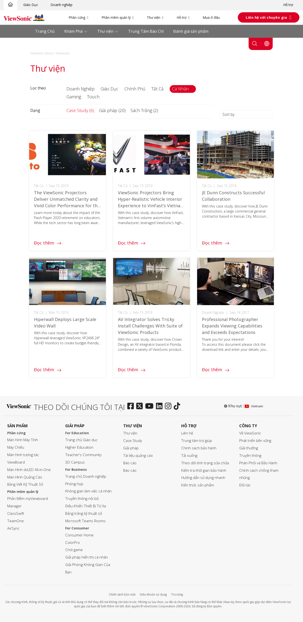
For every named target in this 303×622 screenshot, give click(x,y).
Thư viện (153, 17)
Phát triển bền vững (255, 440)
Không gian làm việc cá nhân (88, 491)
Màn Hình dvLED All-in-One (29, 469)
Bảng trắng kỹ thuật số (83, 513)
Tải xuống (189, 455)
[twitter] (140, 406)
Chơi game (74, 549)
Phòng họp (74, 483)
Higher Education (79, 447)
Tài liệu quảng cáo (138, 455)
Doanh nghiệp (61, 4)
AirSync (13, 528)
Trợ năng (177, 594)
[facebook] (131, 406)
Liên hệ (187, 433)
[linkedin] (160, 406)
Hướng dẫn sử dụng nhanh (203, 477)
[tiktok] (178, 406)
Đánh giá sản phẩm (190, 31)
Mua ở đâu (211, 17)
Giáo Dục (30, 4)
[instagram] (169, 406)
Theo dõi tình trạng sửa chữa (205, 462)
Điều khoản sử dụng (153, 594)
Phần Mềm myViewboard (27, 498)
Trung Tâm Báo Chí (146, 31)
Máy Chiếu (15, 447)
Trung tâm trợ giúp (196, 440)
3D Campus (75, 462)
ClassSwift (15, 513)
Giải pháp (131, 448)
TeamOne (15, 520)
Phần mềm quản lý (116, 17)
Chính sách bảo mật (122, 594)
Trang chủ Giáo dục (81, 439)
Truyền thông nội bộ (82, 498)
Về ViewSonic (250, 433)
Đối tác (245, 485)
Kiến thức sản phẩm (197, 485)
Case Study (132, 440)
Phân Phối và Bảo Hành (258, 462)
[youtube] (150, 406)
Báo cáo (129, 462)
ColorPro (72, 542)
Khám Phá (74, 31)
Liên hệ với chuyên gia (266, 17)
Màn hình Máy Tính (22, 439)
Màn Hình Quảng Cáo (24, 477)
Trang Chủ (45, 31)
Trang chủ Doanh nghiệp (85, 476)
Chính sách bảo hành (198, 448)
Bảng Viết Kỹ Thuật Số (25, 484)
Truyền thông (250, 455)
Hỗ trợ (288, 4)
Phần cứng (77, 17)
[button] (81, 89)
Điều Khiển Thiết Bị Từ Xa (85, 506)
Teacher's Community (83, 454)
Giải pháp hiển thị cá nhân (86, 557)
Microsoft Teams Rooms (85, 520)
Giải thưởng (248, 448)
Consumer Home (79, 535)
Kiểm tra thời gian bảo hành (203, 470)
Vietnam (254, 406)
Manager (14, 506)
